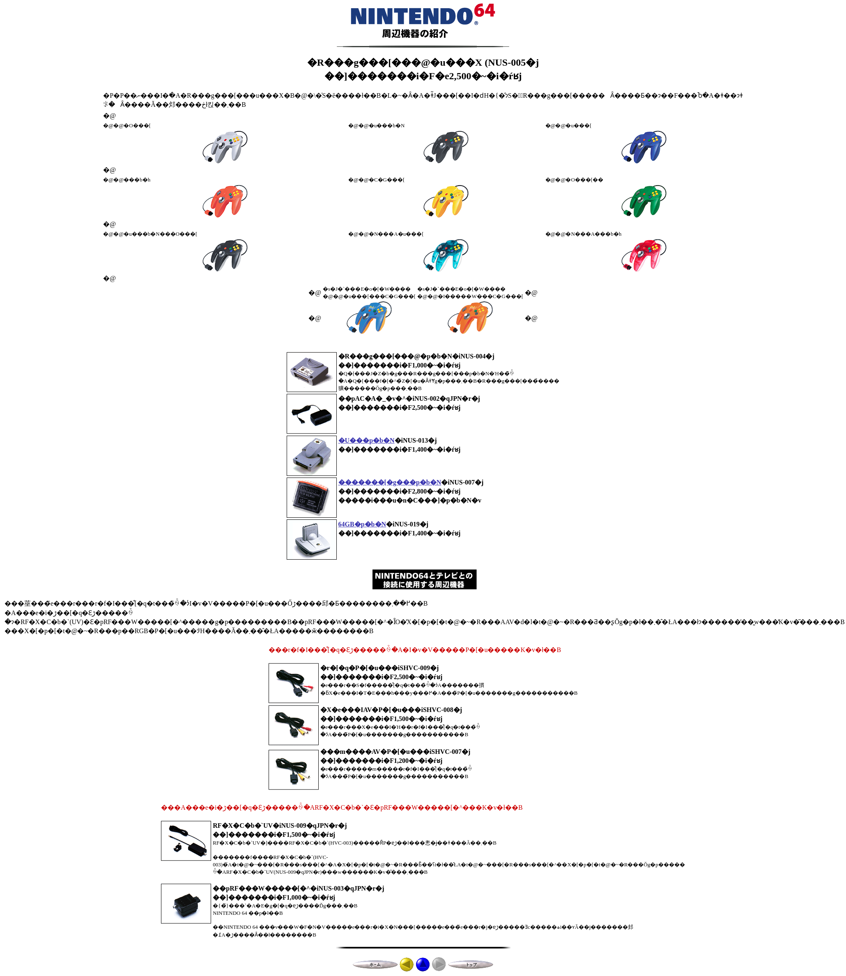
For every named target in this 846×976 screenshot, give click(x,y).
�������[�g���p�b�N (389, 482)
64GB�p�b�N (362, 524)
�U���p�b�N (366, 440)
